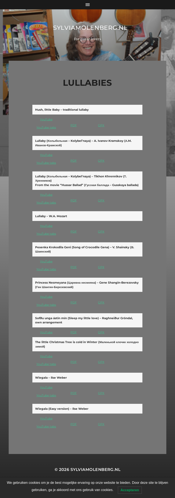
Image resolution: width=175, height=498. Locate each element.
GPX (101, 125)
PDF (73, 125)
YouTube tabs (46, 127)
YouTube (46, 119)
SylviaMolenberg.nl (90, 27)
